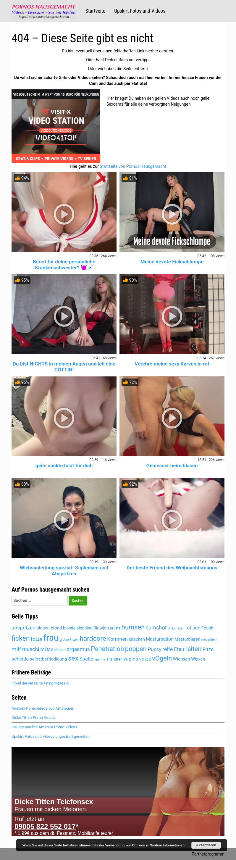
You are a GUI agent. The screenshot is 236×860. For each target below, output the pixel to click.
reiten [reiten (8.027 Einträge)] (193, 649)
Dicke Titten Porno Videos (34, 717)
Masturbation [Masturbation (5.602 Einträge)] (159, 639)
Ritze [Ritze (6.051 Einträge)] (208, 649)
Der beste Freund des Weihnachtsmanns (172, 568)
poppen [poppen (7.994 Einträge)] (136, 649)
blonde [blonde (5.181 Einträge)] (69, 628)
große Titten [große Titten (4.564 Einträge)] (69, 639)
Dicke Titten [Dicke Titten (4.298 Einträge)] (176, 628)
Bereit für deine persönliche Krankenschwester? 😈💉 (64, 264)
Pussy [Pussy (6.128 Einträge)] (154, 649)
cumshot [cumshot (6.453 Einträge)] (156, 627)
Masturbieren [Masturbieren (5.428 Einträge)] (187, 639)
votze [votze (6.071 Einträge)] (145, 659)
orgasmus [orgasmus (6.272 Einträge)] (78, 649)
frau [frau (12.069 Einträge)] (51, 638)
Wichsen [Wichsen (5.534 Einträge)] (181, 659)
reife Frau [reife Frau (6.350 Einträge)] (173, 649)
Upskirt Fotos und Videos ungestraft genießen (51, 736)
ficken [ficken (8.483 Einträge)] (21, 638)
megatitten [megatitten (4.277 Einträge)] (208, 640)
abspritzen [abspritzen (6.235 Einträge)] (23, 628)
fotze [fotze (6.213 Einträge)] (36, 639)
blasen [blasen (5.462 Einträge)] (43, 628)
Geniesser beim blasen (172, 465)
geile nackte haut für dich (64, 465)
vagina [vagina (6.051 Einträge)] (131, 659)
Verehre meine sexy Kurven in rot (172, 364)
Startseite (95, 11)
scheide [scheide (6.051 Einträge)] (20, 659)
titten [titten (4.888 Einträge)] (118, 659)
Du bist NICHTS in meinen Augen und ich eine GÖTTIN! (64, 367)
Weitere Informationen (167, 845)
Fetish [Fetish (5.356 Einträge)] (207, 628)
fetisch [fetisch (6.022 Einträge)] (193, 628)
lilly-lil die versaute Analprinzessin (40, 683)
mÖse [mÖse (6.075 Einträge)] (46, 649)
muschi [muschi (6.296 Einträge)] (30, 649)
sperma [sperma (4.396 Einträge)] (99, 659)
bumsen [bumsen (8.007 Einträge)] (133, 627)
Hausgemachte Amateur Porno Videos (44, 727)
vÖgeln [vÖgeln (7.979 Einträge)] (162, 658)
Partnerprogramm (208, 854)
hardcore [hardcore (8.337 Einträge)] (93, 638)
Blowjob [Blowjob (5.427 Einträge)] (101, 628)
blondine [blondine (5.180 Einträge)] (84, 628)
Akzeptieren (206, 845)
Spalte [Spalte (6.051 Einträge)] (86, 659)
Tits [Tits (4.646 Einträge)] (109, 659)
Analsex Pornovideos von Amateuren (43, 708)
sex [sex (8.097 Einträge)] (73, 658)
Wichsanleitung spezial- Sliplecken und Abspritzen (64, 570)
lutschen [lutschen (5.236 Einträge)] (137, 639)
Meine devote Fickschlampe (171, 262)
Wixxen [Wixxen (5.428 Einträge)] (198, 659)
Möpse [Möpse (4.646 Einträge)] (60, 650)
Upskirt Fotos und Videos (139, 11)
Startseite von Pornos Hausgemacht (133, 166)
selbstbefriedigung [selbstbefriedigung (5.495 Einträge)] (48, 659)
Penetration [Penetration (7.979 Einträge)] (107, 649)
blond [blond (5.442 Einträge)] (56, 628)
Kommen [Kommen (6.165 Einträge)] (117, 639)
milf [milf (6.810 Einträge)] (16, 649)
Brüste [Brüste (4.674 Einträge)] (115, 628)
